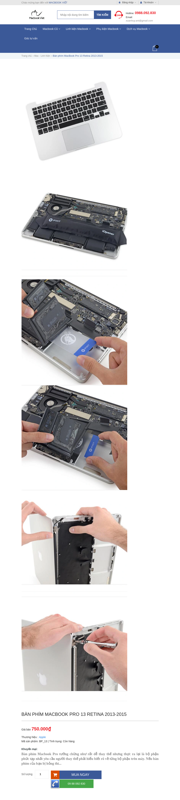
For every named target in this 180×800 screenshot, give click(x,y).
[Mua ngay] (76, 774)
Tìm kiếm (102, 14)
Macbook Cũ (51, 28)
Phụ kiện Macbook (108, 28)
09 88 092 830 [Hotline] (119, 774)
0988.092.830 (145, 13)
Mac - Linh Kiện (42, 56)
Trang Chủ (30, 28)
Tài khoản (148, 2)
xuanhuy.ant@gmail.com (139, 20)
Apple (42, 737)
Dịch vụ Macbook (138, 28)
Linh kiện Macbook (78, 28)
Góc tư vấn (31, 38)
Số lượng (27, 774)
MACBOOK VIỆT (58, 2)
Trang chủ (27, 56)
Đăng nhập (127, 2)
